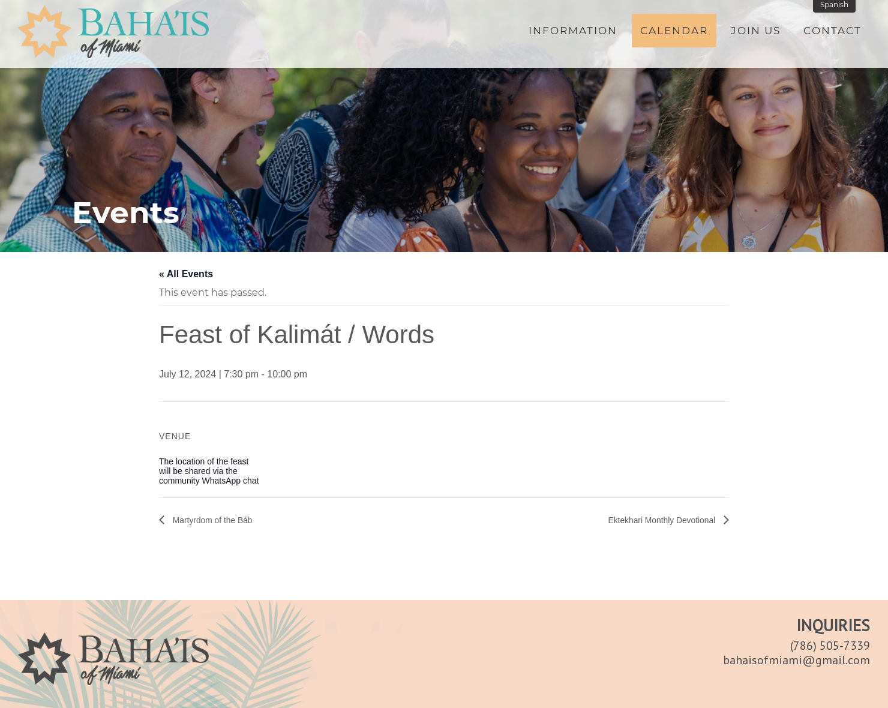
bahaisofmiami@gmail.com (796, 660)
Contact (832, 34)
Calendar (674, 34)
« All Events (186, 274)
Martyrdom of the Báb (217, 520)
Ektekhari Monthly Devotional (654, 520)
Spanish (837, 8)
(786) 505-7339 (830, 645)
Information (573, 34)
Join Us (756, 34)
